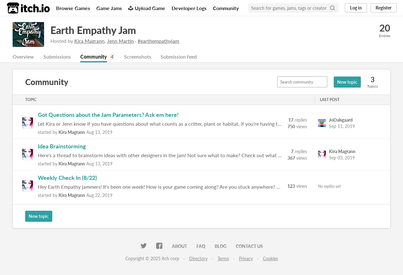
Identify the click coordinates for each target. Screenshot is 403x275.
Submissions (57, 57)
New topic (347, 82)
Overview (23, 57)
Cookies (270, 258)
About (179, 246)
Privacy (246, 258)
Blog (220, 246)
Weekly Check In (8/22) (67, 177)
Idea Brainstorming (62, 146)
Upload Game (146, 8)
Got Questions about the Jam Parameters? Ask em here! (108, 114)
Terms (223, 258)
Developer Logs (189, 8)
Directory (198, 258)
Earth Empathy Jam (93, 30)
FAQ (200, 246)
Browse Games (73, 8)
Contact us (249, 246)
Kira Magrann (89, 41)
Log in (356, 7)
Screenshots (137, 57)
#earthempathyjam (158, 41)
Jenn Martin (120, 41)
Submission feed (179, 57)
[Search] (332, 8)
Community (226, 8)
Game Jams (109, 8)
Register (383, 7)
